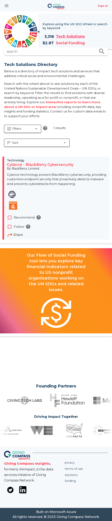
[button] (22, 129)
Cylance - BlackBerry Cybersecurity (40, 164)
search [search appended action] (101, 51)
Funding (70, 481)
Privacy (70, 462)
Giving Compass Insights (27, 464)
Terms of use (74, 469)
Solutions (71, 475)
